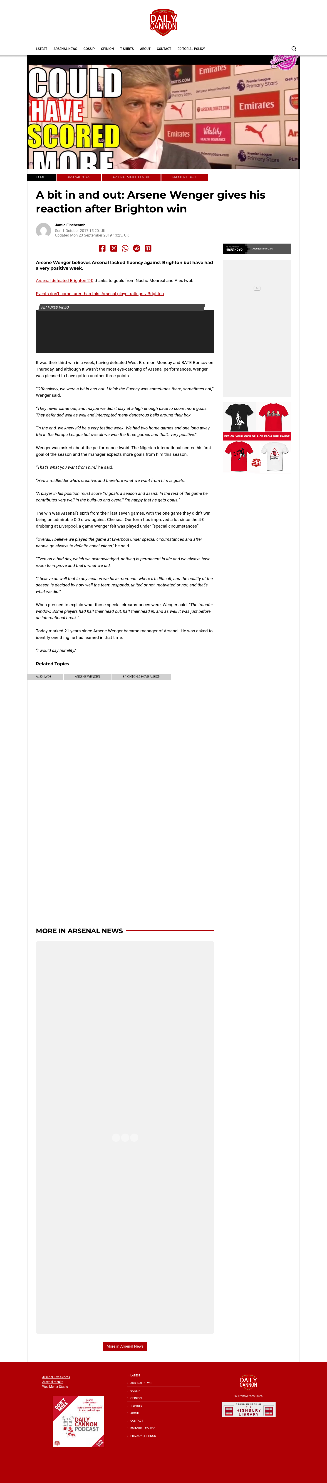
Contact (164, 49)
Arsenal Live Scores (56, 1377)
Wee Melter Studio (55, 1386)
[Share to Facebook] (102, 248)
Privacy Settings (143, 1436)
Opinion (107, 49)
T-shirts (127, 49)
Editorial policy (191, 49)
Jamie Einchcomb (70, 225)
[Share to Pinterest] (148, 248)
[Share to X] (114, 248)
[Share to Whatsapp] (125, 248)
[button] (294, 48)
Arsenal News (65, 49)
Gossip (89, 49)
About (145, 49)
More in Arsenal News (79, 931)
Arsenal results (52, 1382)
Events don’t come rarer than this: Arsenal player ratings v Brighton (100, 293)
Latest (41, 49)
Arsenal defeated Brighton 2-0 (64, 280)
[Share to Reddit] (137, 248)
